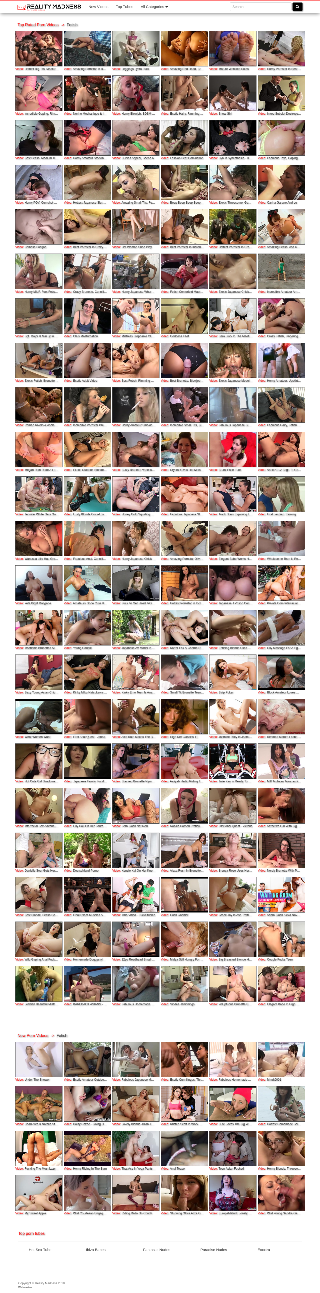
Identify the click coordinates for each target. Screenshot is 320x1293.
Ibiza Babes (96, 1250)
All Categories (154, 6)
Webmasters (25, 1287)
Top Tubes (124, 6)
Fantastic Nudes (156, 1250)
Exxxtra (264, 1250)
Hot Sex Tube (40, 1250)
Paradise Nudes (213, 1250)
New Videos (98, 6)
